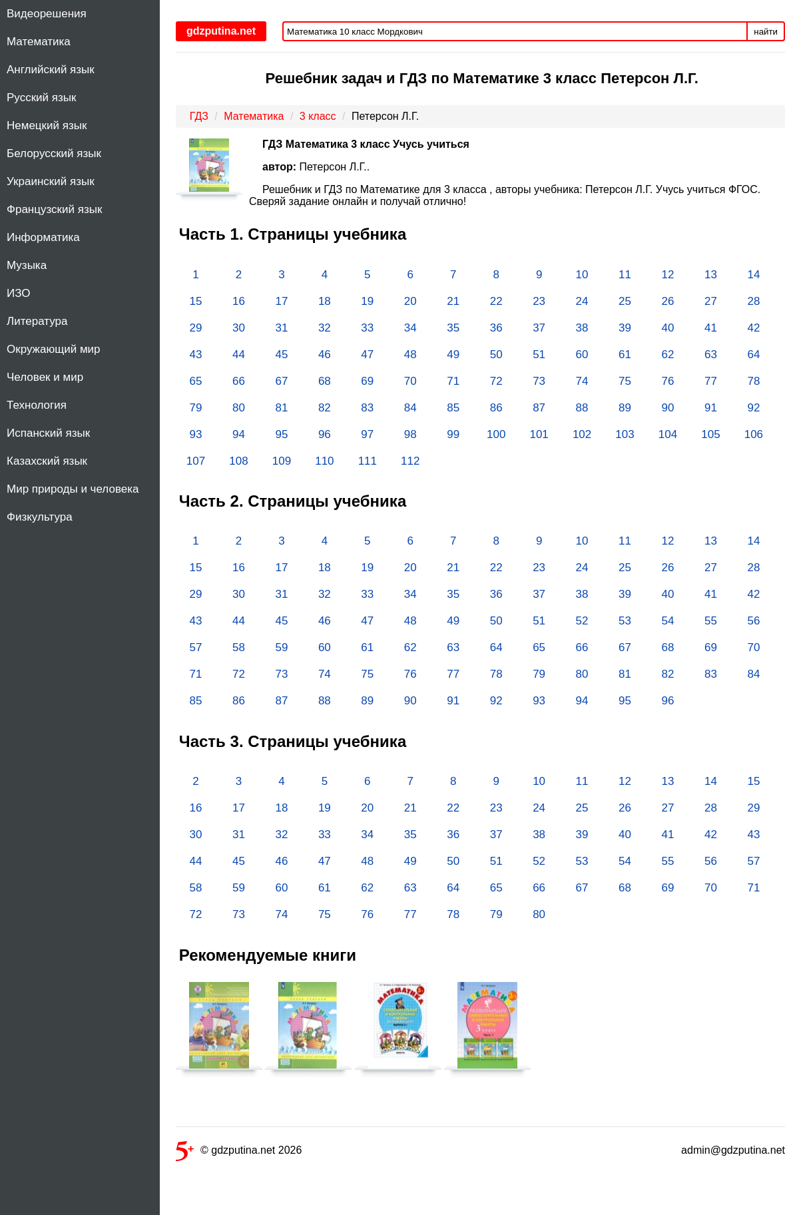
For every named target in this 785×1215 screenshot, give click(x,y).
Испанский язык (48, 433)
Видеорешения (47, 13)
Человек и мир (45, 377)
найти (766, 32)
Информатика (43, 237)
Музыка (27, 265)
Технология (37, 405)
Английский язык (51, 69)
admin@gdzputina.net (733, 1150)
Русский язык (41, 97)
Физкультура (40, 517)
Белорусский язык (54, 153)
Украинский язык (51, 181)
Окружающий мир (54, 349)
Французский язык (54, 209)
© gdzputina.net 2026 (239, 1152)
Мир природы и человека (72, 489)
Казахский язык (47, 461)
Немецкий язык (47, 125)
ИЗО (19, 293)
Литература (37, 321)
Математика (39, 41)
